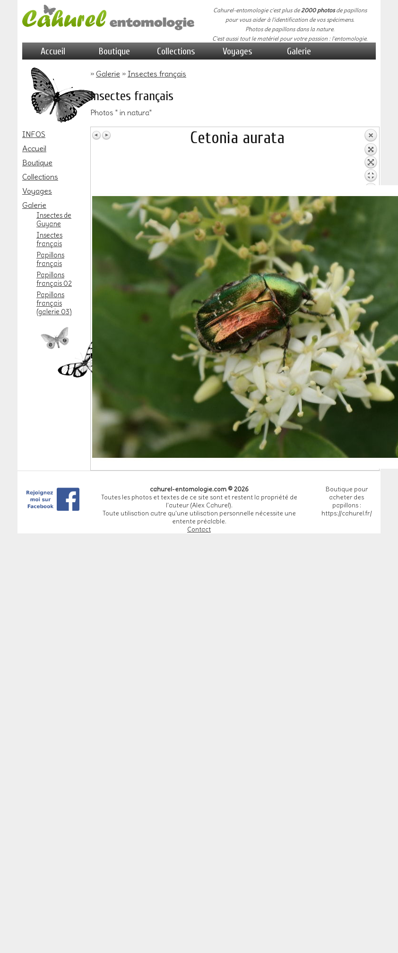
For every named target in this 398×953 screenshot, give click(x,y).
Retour (370, 157)
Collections (176, 51)
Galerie (299, 51)
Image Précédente (97, 135)
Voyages (237, 51)
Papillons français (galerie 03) (54, 303)
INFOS (33, 134)
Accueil (53, 51)
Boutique (114, 51)
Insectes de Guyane (53, 219)
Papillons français (50, 259)
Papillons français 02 (54, 279)
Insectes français (49, 239)
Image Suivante (106, 135)
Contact (199, 529)
